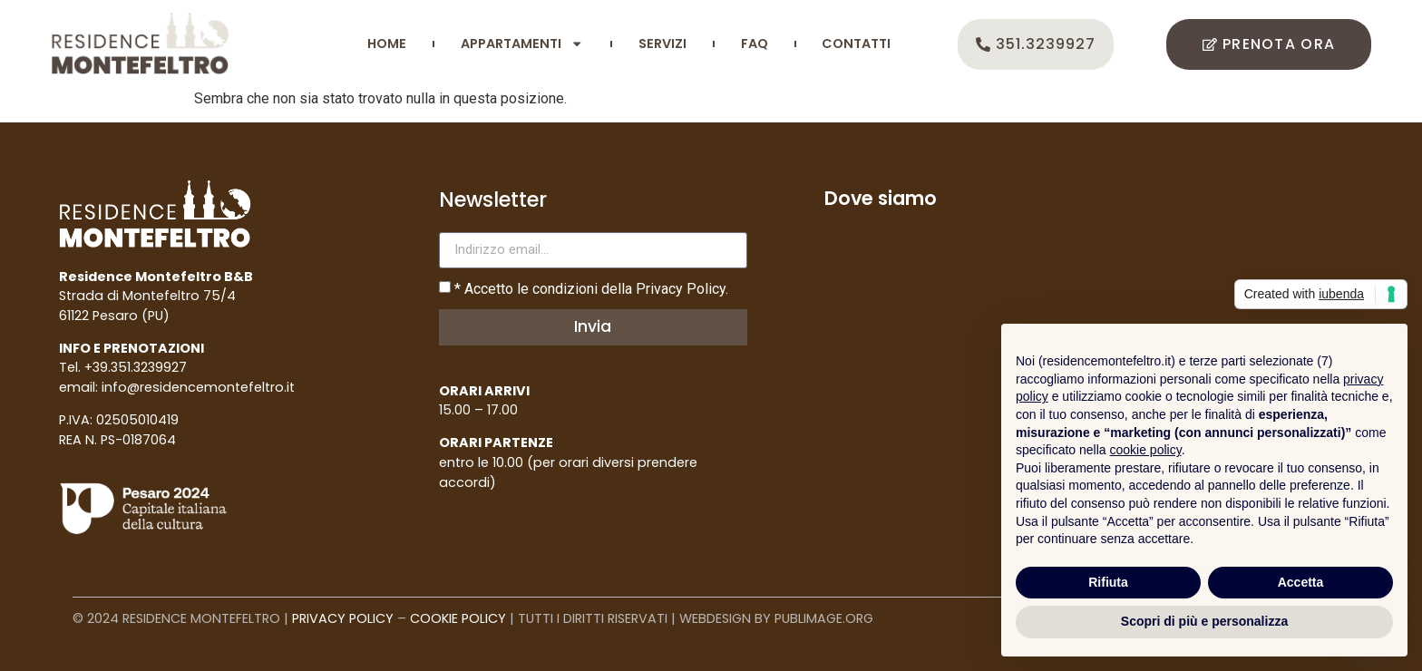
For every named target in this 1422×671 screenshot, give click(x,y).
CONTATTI (856, 43)
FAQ (754, 43)
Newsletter (493, 202)
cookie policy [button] (1146, 449)
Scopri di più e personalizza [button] (1204, 621)
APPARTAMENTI (522, 43)
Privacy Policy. (682, 288)
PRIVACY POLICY (343, 618)
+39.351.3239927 (135, 367)
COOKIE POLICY (458, 618)
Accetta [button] (1301, 582)
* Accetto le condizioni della (591, 288)
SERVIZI (662, 43)
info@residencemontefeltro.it (198, 387)
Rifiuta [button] (1108, 582)
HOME (386, 43)
